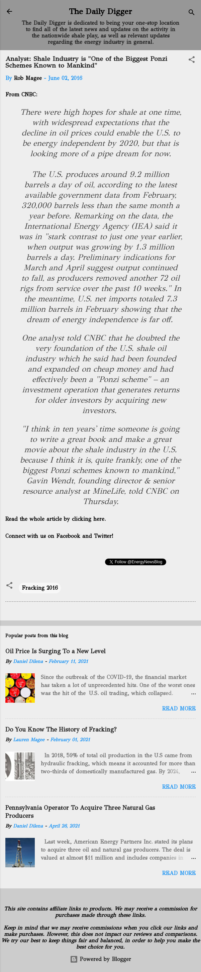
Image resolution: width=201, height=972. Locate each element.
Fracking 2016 (40, 588)
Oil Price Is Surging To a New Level (55, 651)
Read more (179, 708)
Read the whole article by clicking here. (55, 519)
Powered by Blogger (100, 959)
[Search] (192, 13)
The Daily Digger (100, 11)
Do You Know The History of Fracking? (60, 729)
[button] (192, 61)
